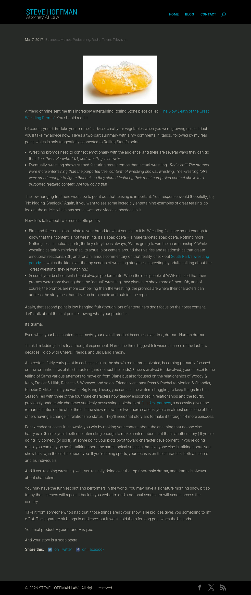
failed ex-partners (156, 403)
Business (52, 40)
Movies (66, 40)
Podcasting (81, 40)
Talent (106, 40)
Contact (208, 14)
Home (174, 14)
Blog (189, 14)
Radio (96, 40)
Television (120, 40)
